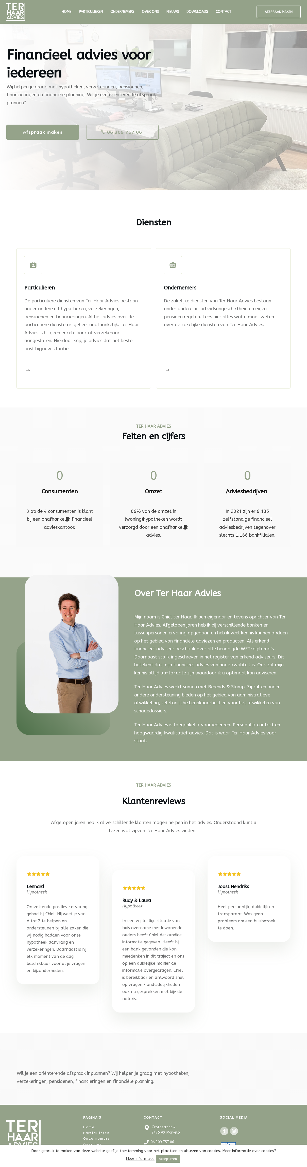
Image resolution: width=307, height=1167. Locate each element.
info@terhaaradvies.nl (169, 1142)
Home (89, 1117)
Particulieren (96, 1123)
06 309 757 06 (162, 1132)
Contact (91, 1140)
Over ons (92, 1134)
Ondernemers (96, 1128)
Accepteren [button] (168, 1159)
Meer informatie (140, 1158)
